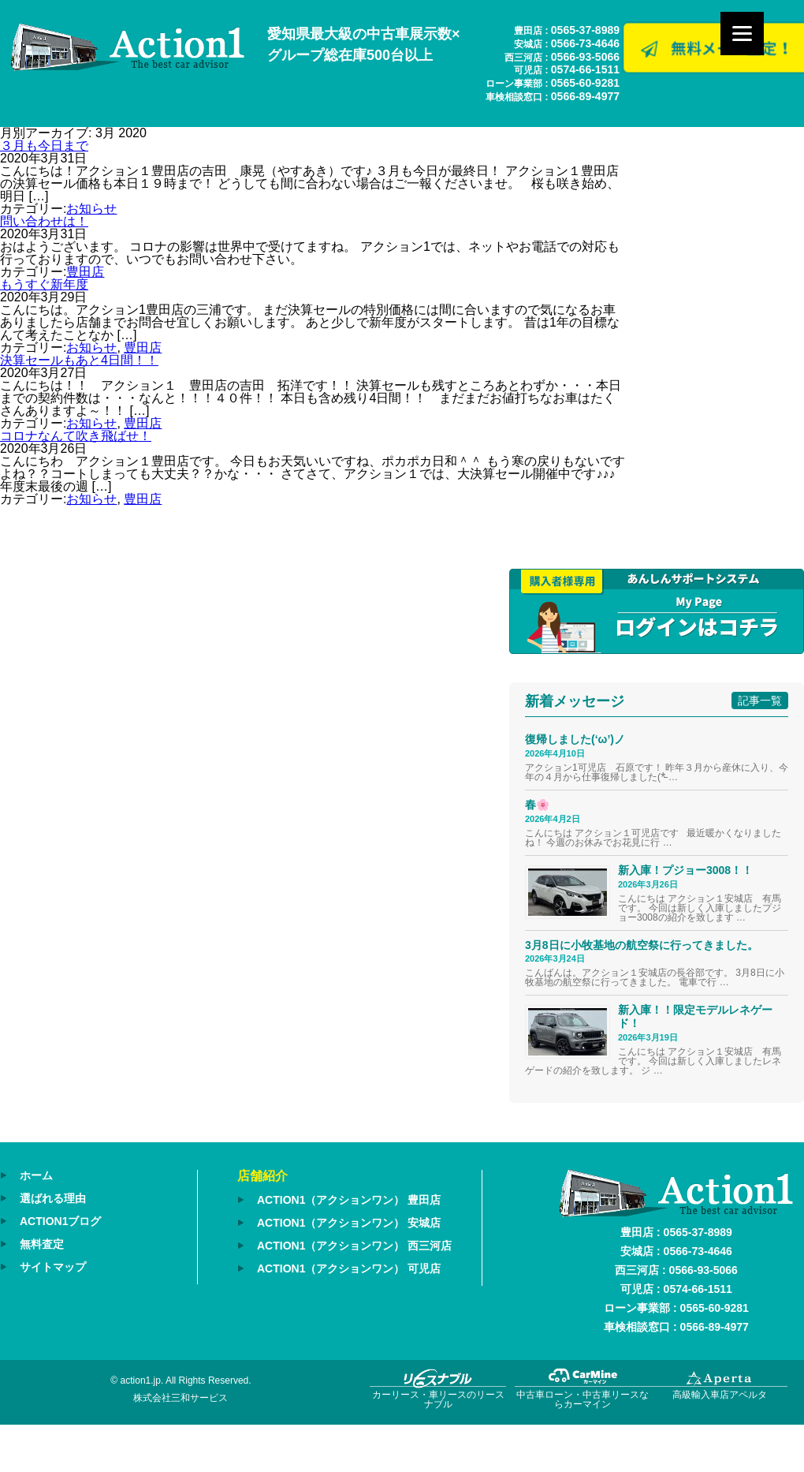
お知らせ (91, 208)
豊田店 (85, 271)
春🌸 (537, 804)
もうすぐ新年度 (44, 284)
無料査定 (42, 1244)
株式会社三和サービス (180, 1398)
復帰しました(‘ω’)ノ (575, 739)
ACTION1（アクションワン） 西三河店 (354, 1245)
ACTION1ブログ (60, 1221)
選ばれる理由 (53, 1198)
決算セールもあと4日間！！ (79, 360)
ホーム (36, 1175)
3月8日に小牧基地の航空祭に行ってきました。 (641, 945)
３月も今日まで (44, 145)
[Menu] (742, 33)
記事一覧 (760, 700)
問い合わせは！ (44, 221)
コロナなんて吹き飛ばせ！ (75, 436)
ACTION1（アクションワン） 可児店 (349, 1268)
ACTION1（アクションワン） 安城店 (349, 1222)
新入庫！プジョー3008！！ (685, 870)
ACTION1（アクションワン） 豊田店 (349, 1199)
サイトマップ (53, 1266)
